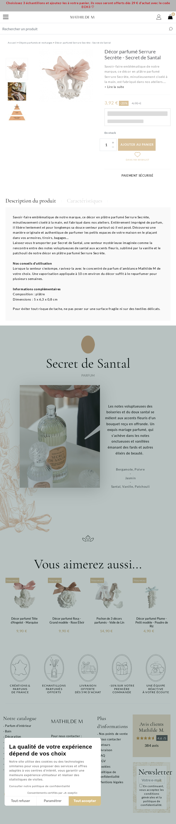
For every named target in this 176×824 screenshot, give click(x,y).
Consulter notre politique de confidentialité (39, 786)
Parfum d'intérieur (18, 726)
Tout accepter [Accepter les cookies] (85, 801)
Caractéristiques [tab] (84, 200)
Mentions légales (111, 782)
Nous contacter (110, 739)
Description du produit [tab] (31, 200)
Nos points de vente (113, 734)
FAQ (102, 755)
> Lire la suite (114, 87)
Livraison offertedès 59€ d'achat (88, 689)
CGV (102, 761)
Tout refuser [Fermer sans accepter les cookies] (20, 801)
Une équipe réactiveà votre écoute (156, 689)
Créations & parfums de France (20, 689)
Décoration (13, 736)
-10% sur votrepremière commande (122, 689)
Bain (8, 731)
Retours (104, 745)
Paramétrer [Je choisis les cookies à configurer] (52, 801)
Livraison (105, 750)
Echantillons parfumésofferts (54, 689)
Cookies (104, 766)
